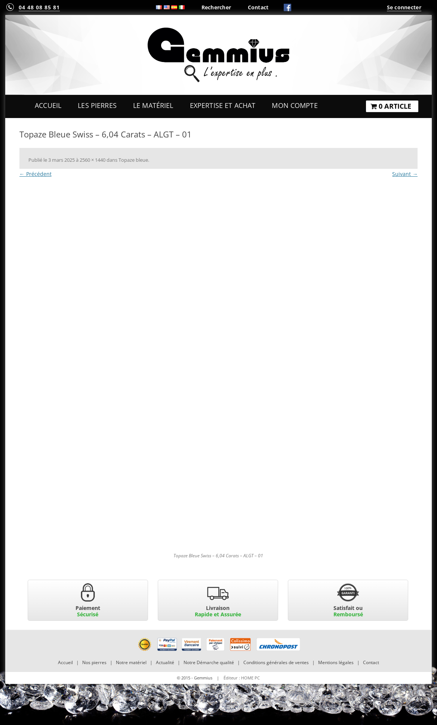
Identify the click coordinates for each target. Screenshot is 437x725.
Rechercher (216, 7)
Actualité (165, 662)
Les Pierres (97, 105)
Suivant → (405, 173)
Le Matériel (153, 105)
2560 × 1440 (92, 160)
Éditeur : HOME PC (242, 678)
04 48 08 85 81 (39, 7)
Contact (258, 7)
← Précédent (35, 173)
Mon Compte (294, 105)
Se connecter (404, 7)
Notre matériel (131, 662)
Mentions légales (336, 662)
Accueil (48, 105)
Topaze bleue (133, 160)
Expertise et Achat (223, 105)
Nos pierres (94, 662)
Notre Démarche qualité (209, 662)
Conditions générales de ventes (276, 662)
